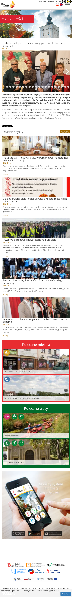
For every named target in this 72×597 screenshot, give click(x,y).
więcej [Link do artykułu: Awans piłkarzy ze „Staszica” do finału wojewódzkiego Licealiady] (5, 294)
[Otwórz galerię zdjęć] (36, 71)
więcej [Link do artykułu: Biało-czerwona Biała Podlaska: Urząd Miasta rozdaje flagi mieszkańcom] (5, 215)
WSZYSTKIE (65, 132)
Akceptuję (65, 594)
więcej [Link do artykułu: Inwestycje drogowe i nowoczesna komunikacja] (5, 256)
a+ (57, 1)
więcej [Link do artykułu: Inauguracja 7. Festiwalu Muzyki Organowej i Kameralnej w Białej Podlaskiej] (5, 174)
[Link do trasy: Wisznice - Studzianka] (36, 425)
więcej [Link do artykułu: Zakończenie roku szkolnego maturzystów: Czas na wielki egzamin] (5, 335)
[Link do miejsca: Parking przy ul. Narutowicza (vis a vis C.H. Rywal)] (36, 388)
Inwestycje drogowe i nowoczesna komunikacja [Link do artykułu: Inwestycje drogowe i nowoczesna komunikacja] (29, 239)
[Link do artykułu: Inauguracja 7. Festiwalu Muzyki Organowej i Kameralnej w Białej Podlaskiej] (36, 146)
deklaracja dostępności (46, 1)
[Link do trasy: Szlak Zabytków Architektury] (36, 452)
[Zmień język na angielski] (61, 4)
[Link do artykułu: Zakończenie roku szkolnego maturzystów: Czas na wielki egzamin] (36, 307)
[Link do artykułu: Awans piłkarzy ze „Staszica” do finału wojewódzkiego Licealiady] (36, 268)
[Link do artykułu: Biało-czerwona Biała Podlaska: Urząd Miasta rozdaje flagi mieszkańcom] (36, 187)
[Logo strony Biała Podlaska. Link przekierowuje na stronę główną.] (8, 4)
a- (60, 1)
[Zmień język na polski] (57, 4)
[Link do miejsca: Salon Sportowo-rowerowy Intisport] (36, 361)
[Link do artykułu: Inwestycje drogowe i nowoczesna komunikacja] (36, 228)
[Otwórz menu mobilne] (67, 4)
